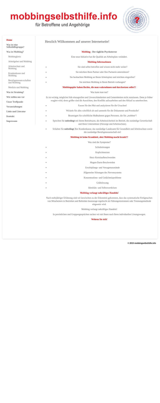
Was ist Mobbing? (15, 52)
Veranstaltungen (14, 106)
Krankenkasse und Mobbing (16, 74)
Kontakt (10, 116)
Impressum (11, 121)
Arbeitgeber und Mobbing (20, 61)
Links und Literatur (16, 111)
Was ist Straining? (15, 92)
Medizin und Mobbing (18, 87)
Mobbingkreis (14, 56)
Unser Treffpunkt (14, 102)
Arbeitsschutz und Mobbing (16, 67)
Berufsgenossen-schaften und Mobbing (19, 81)
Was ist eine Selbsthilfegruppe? (15, 46)
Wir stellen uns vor (15, 97)
